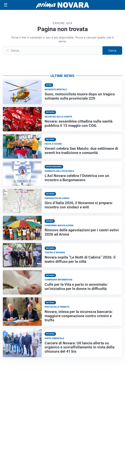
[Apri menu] (5, 5)
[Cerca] (53, 50)
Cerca (112, 50)
